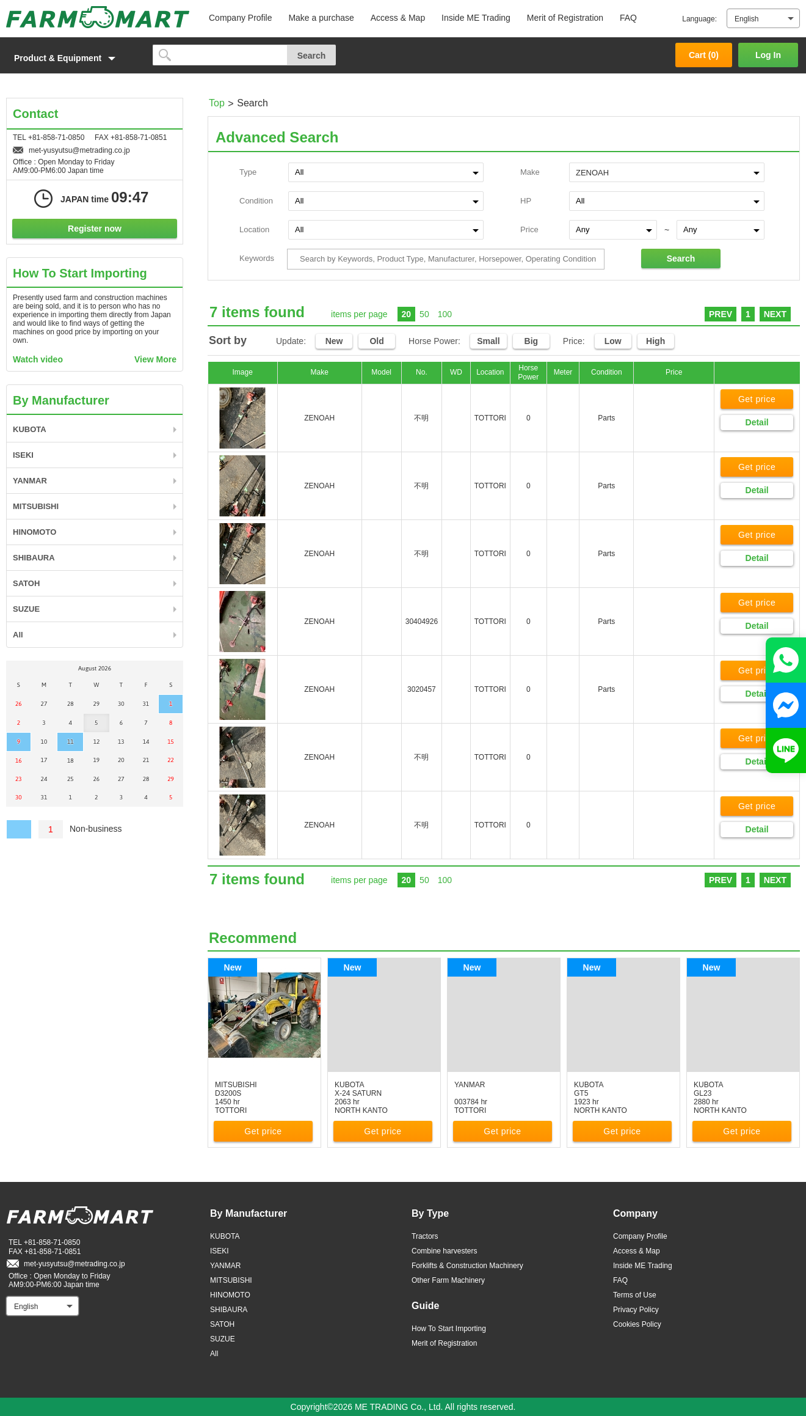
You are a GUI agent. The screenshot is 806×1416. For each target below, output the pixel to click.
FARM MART (97, 17)
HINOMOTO (34, 532)
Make (530, 172)
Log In (768, 55)
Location (254, 229)
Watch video (38, 359)
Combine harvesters (444, 1251)
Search (681, 258)
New (334, 341)
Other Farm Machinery (448, 1280)
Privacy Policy (636, 1309)
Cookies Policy (637, 1324)
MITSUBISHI (36, 506)
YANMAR (30, 480)
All (18, 634)
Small (488, 341)
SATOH (26, 583)
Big (532, 341)
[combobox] (667, 171)
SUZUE (26, 609)
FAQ (628, 18)
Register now (95, 228)
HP (525, 200)
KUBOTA (29, 429)
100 (445, 314)
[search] (220, 55)
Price (529, 229)
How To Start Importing (449, 1328)
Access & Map (398, 18)
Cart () (704, 55)
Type (247, 172)
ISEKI (23, 455)
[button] (73, 58)
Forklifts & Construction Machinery (467, 1265)
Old (376, 341)
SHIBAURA (34, 557)
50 (424, 314)
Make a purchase (321, 18)
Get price (756, 399)
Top (217, 103)
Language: (699, 19)
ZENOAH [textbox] (592, 172)
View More (155, 359)
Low (613, 341)
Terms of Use (634, 1295)
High (655, 341)
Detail (757, 422)
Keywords (256, 258)
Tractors (425, 1236)
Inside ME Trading (475, 18)
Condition (256, 200)
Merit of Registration (565, 18)
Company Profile (240, 18)
